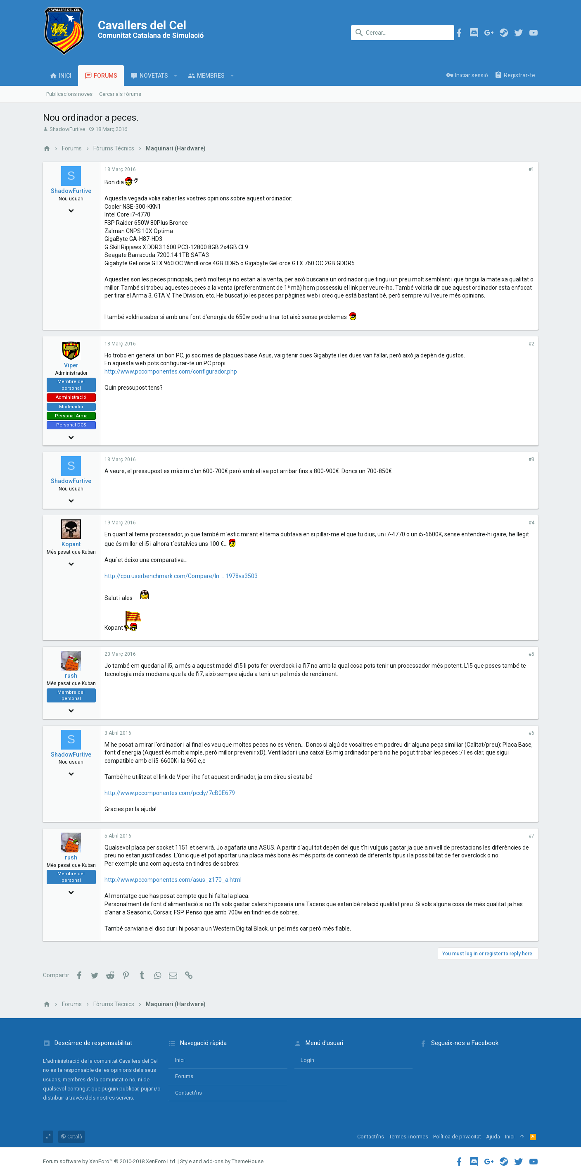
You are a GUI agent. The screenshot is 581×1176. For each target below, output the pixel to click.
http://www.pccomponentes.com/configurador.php (171, 371)
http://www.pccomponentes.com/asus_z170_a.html (173, 879)
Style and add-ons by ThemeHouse (221, 1161)
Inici (180, 1060)
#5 (531, 654)
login (307, 1060)
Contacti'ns (188, 1093)
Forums (184, 1076)
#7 (531, 836)
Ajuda (493, 1136)
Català (71, 1136)
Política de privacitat (457, 1136)
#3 (531, 459)
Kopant (71, 544)
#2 (531, 344)
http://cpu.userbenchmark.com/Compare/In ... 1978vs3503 (181, 576)
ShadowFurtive (67, 129)
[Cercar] (402, 32)
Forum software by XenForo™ (109, 1161)
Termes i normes (408, 1136)
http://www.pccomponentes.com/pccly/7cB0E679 (170, 793)
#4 (531, 523)
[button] (176, 75)
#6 (531, 733)
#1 (531, 169)
